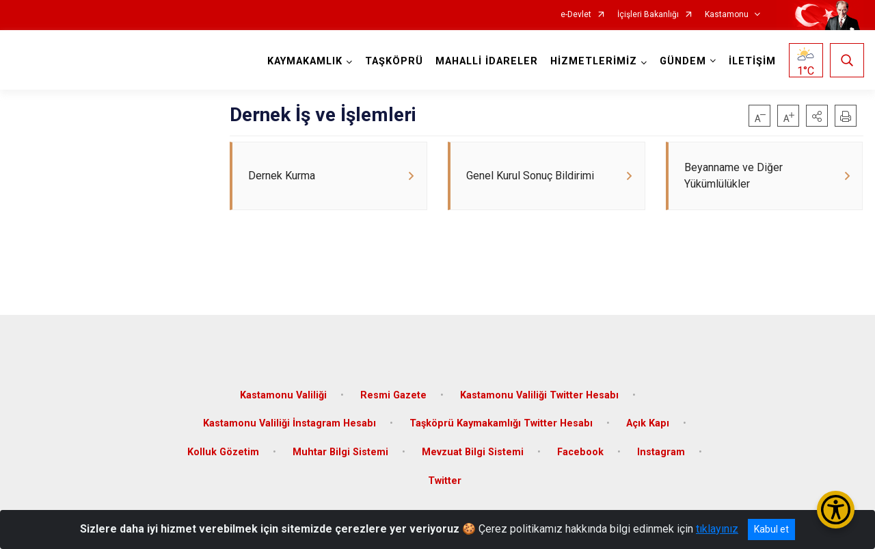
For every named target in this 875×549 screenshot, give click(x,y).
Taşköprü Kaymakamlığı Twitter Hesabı (501, 420)
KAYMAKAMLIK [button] (304, 61)
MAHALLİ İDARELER (486, 61)
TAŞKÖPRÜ (393, 61)
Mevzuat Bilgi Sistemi (473, 449)
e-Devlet (576, 14)
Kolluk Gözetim (223, 449)
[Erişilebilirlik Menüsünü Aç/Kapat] (835, 509)
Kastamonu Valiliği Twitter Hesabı (539, 392)
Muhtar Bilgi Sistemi (340, 449)
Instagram (661, 449)
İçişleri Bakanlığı (648, 14)
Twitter (444, 477)
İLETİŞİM (751, 61)
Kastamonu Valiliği (283, 392)
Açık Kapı (647, 420)
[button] (817, 116)
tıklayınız (717, 528)
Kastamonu (727, 14)
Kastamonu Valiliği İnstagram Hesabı (289, 420)
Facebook (580, 449)
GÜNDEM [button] (682, 61)
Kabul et (771, 529)
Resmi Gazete (393, 392)
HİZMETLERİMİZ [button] (593, 61)
